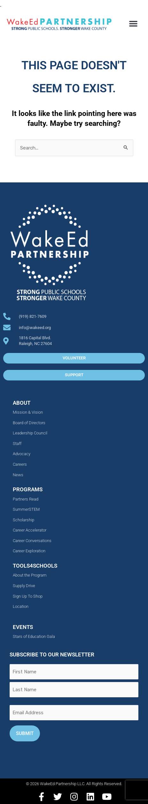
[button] (133, 23)
